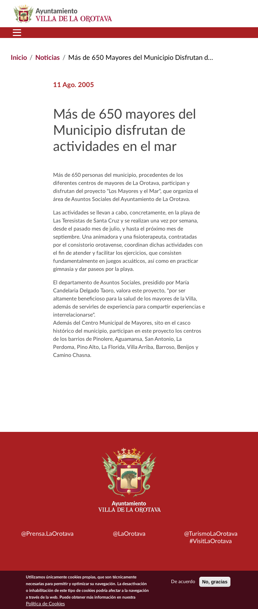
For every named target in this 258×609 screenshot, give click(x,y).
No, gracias (214, 583)
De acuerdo (183, 583)
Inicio (19, 57)
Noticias (47, 57)
